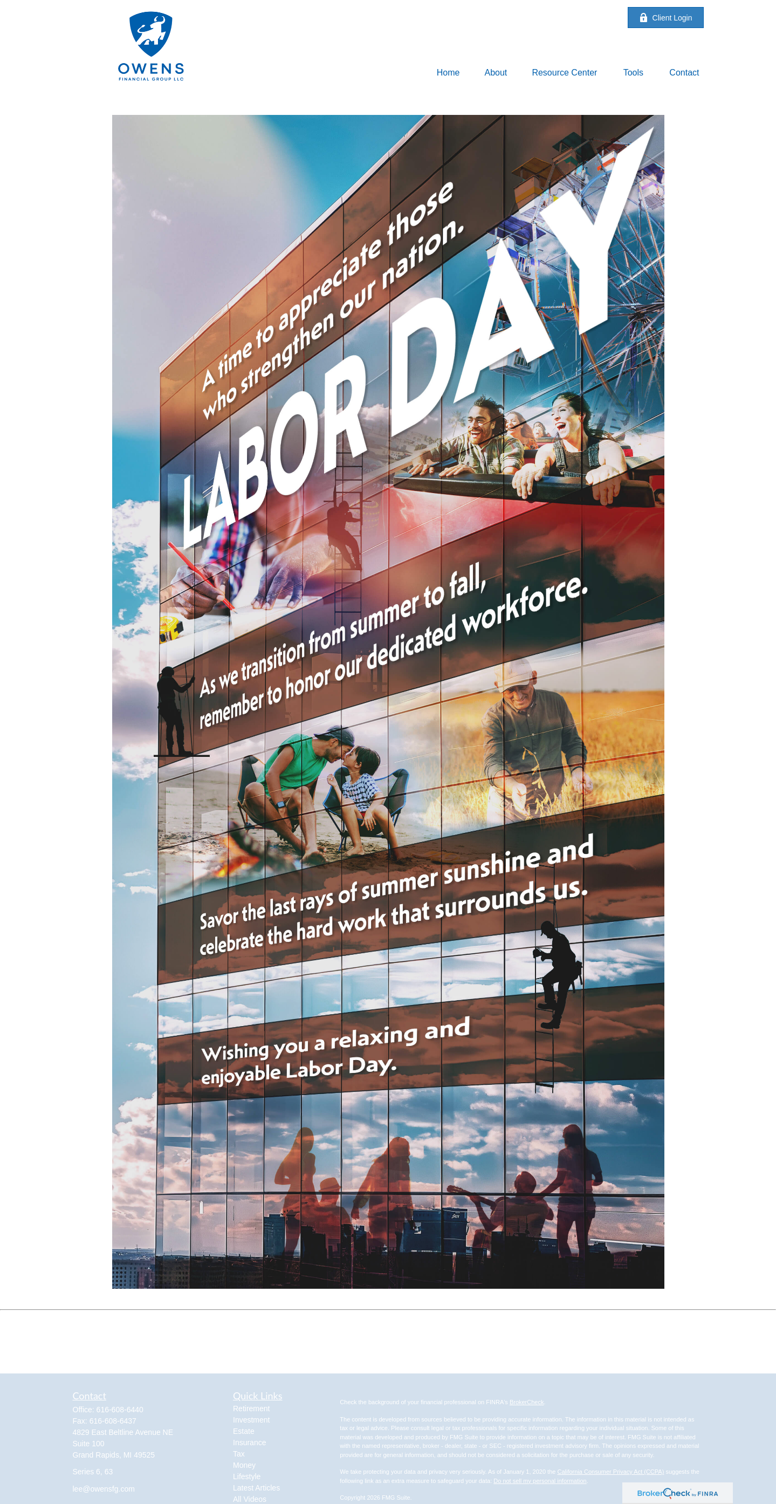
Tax (239, 1454)
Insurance (249, 1442)
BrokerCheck (527, 1402)
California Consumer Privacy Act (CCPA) (610, 1471)
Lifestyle (246, 1476)
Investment (251, 1420)
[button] (448, 72)
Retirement (251, 1408)
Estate (244, 1431)
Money (244, 1465)
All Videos (249, 1499)
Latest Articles (256, 1488)
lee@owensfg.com (104, 1489)
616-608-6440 (120, 1409)
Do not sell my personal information (539, 1481)
